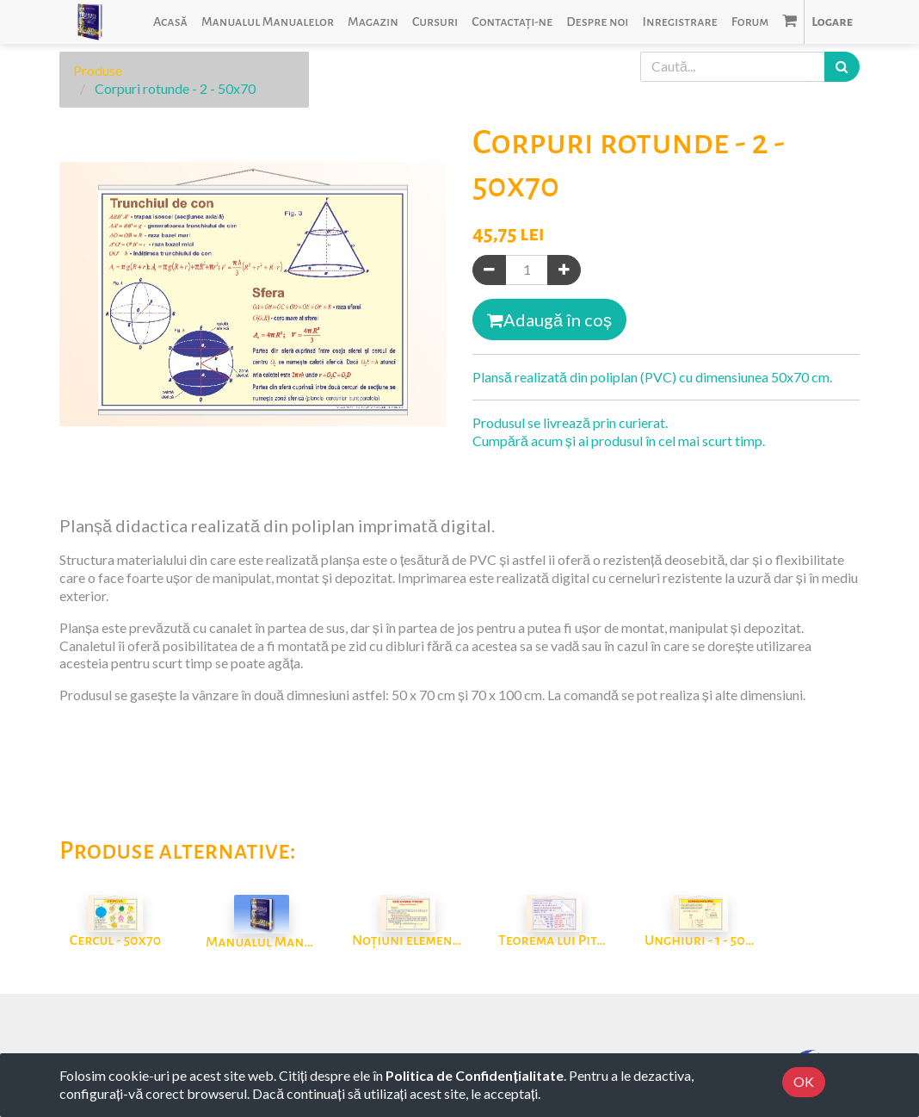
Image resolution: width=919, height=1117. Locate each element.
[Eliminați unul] (489, 270)
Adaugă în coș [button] (549, 319)
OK (803, 1081)
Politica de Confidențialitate (474, 1075)
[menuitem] (170, 22)
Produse (97, 70)
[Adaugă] (564, 270)
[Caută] (842, 67)
